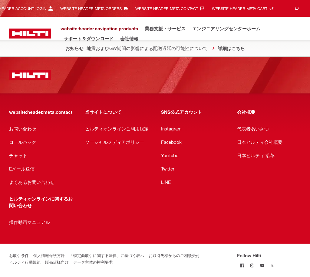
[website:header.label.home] (30, 34)
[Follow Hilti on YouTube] (262, 265)
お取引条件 (19, 255)
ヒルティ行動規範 (25, 262)
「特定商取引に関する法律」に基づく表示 (106, 255)
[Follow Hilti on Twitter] (272, 265)
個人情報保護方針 (49, 255)
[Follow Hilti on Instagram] (252, 265)
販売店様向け (57, 262)
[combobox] (291, 8)
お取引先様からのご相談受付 (174, 255)
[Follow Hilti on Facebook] (242, 265)
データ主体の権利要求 (93, 262)
